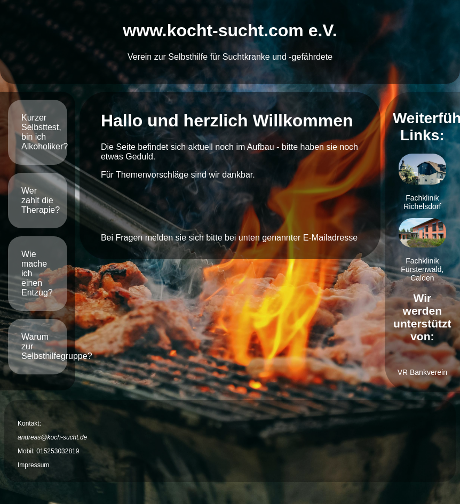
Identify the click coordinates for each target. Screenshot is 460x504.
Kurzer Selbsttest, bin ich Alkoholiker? (44, 132)
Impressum (33, 465)
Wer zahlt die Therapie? (40, 200)
